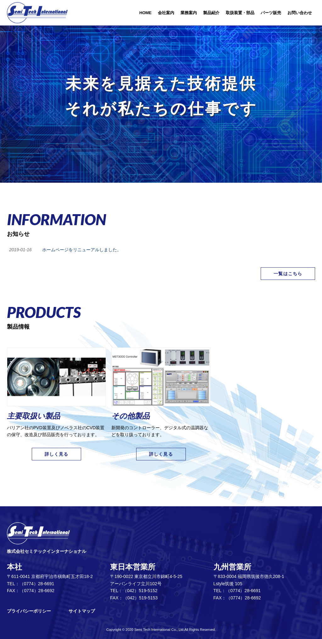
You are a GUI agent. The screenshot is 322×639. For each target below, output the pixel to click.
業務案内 (188, 12)
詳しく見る (57, 454)
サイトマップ (82, 611)
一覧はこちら (288, 273)
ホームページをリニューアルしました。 (81, 249)
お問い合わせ (299, 12)
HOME (145, 12)
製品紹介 (211, 12)
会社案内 (166, 12)
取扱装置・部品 (240, 12)
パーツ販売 (271, 12)
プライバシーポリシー (29, 611)
